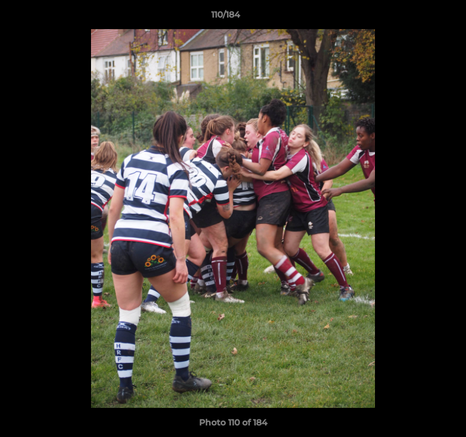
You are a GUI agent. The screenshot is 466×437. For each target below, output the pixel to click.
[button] (422, 17)
